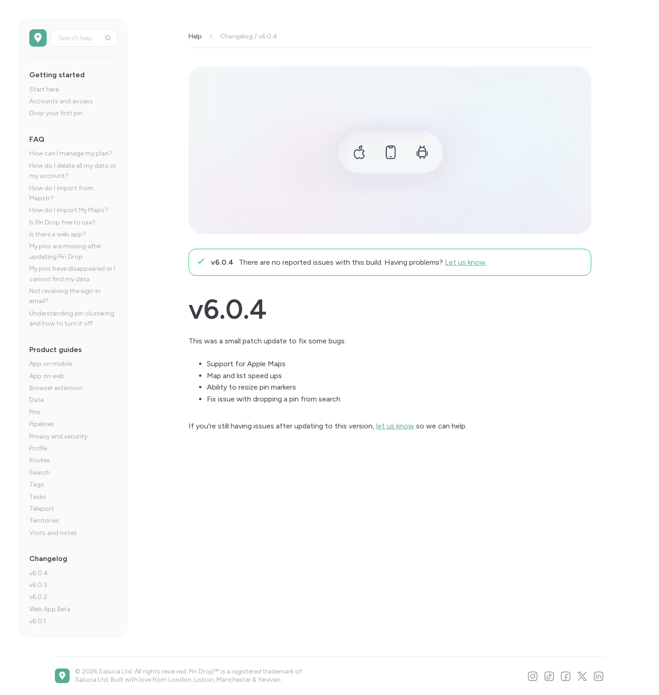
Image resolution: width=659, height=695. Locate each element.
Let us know (465, 262)
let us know (395, 426)
